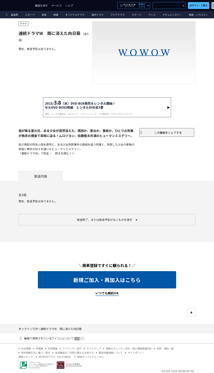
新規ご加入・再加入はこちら (107, 280)
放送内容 (40, 176)
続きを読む (62, 153)
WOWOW (15, 5)
